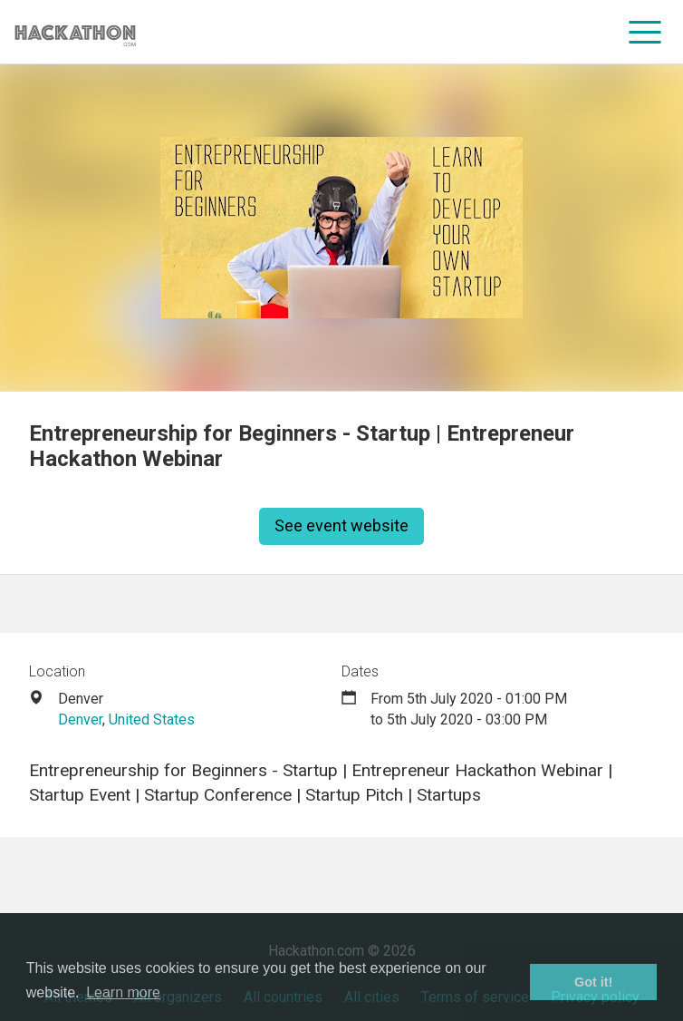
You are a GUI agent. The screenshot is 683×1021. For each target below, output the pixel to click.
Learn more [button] (123, 992)
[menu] (645, 31)
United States (152, 719)
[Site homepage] (75, 32)
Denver (80, 719)
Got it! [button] (593, 982)
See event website (341, 525)
